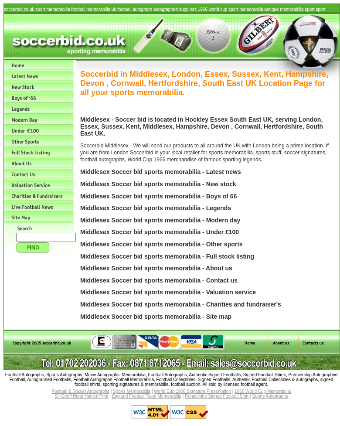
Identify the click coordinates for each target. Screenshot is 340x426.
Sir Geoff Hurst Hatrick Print (81, 396)
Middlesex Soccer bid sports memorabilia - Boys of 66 (158, 196)
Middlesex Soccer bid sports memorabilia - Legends (155, 207)
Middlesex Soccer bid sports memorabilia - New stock (158, 184)
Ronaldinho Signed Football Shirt (216, 396)
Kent (132, 126)
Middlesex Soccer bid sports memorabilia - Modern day (160, 220)
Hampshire (191, 126)
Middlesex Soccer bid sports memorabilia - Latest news (160, 171)
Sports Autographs (270, 396)
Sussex (111, 126)
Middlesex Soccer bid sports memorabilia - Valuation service (168, 292)
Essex (219, 119)
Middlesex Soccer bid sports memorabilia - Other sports (161, 244)
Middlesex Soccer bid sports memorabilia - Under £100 (159, 231)
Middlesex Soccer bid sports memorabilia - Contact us (159, 280)
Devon (220, 126)
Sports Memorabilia (131, 391)
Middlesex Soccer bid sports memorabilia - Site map (155, 316)
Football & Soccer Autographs (80, 391)
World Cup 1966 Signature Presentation (192, 391)
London (310, 119)
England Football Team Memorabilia (146, 396)
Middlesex (158, 126)
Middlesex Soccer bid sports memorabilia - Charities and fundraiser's (180, 304)
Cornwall (247, 126)
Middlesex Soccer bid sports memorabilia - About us (156, 268)
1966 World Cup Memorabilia (263, 391)
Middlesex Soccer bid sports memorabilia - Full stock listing (167, 256)
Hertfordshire (283, 126)
